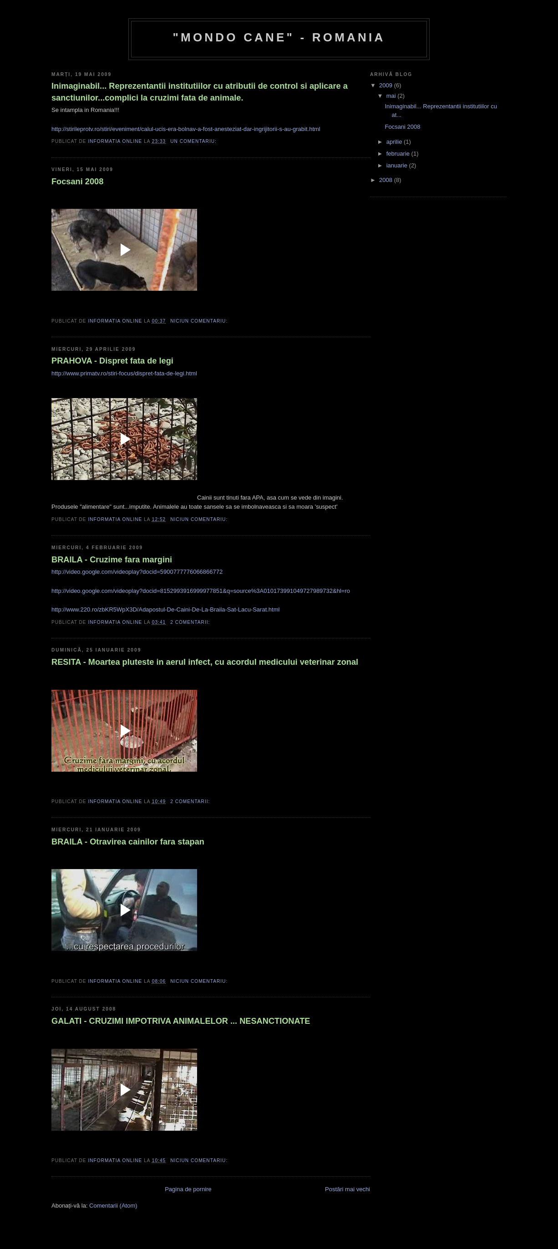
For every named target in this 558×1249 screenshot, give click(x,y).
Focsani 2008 (77, 181)
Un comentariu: (194, 141)
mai (392, 95)
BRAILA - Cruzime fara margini (111, 559)
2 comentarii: (191, 622)
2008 (386, 180)
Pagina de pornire (188, 1189)
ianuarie (397, 165)
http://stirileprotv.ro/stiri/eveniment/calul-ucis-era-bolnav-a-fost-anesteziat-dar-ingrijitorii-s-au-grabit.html (185, 129)
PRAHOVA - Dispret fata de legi (112, 360)
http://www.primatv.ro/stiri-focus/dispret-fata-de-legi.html (124, 373)
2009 (386, 85)
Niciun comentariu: (199, 321)
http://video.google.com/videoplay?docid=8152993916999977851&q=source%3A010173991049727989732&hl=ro (200, 590)
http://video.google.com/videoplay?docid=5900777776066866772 (137, 571)
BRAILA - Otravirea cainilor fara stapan (127, 841)
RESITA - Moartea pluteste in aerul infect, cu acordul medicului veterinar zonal (204, 662)
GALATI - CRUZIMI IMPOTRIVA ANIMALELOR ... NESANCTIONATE (180, 1021)
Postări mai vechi (347, 1189)
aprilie (395, 141)
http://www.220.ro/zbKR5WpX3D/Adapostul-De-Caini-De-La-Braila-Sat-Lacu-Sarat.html (165, 609)
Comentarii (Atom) (113, 1205)
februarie (398, 153)
